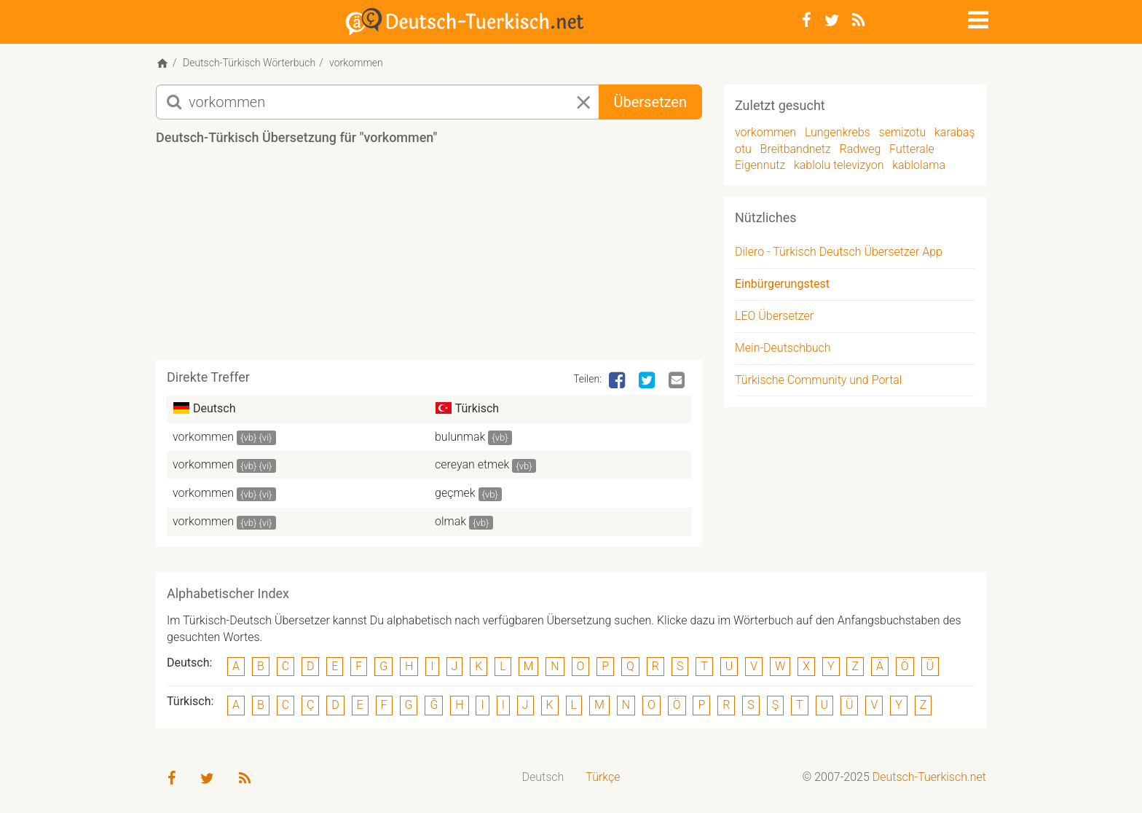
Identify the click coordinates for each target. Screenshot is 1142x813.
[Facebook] (806, 20)
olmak (450, 521)
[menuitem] (543, 777)
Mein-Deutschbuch (783, 348)
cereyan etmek (472, 464)
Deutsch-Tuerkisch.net (929, 777)
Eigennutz (760, 165)
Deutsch (543, 777)
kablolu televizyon (839, 165)
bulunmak (460, 437)
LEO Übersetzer (774, 316)
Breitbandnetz (795, 149)
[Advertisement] (429, 258)
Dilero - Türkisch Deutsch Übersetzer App (838, 252)
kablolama (918, 165)
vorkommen (203, 437)
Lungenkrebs (837, 132)
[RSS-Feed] (858, 20)
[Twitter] (832, 20)
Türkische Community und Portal (818, 380)
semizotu (902, 132)
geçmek (455, 493)
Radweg (860, 149)
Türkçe (603, 777)
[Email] (678, 381)
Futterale (911, 149)
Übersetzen (650, 102)
